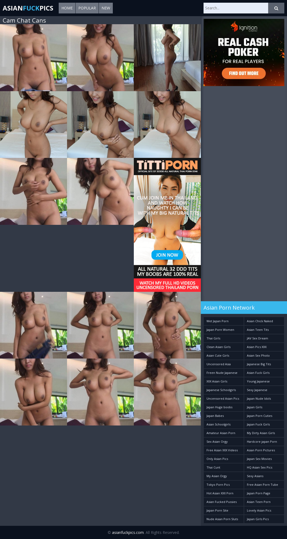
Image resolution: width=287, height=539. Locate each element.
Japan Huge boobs (219, 407)
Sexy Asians (255, 476)
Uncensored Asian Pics (222, 398)
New (106, 7)
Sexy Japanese (257, 390)
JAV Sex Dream (257, 338)
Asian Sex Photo (258, 355)
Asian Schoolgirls (218, 424)
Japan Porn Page (258, 493)
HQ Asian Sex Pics (259, 467)
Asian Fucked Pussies (221, 502)
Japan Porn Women (220, 330)
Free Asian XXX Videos (222, 450)
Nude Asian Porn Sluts (222, 519)
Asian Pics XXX (257, 347)
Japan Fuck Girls (258, 424)
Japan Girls (254, 407)
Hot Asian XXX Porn (219, 493)
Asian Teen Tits (258, 330)
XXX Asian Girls (216, 381)
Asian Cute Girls (217, 355)
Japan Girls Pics (258, 519)
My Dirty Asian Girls (261, 433)
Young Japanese (258, 381)
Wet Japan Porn (217, 321)
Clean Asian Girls (218, 347)
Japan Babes (215, 416)
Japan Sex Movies (259, 459)
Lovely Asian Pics (259, 510)
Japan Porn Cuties (259, 416)
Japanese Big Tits (259, 364)
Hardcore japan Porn (262, 441)
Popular (87, 7)
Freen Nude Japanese (221, 373)
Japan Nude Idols (259, 398)
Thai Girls (213, 338)
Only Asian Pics (217, 459)
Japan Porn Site (217, 510)
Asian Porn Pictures (261, 450)
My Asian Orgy (216, 476)
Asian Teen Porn (259, 502)
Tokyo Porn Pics (218, 485)
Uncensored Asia (218, 364)
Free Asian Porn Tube (262, 485)
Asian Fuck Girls (258, 373)
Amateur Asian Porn (220, 433)
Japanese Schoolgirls (221, 390)
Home (67, 7)
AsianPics (28, 7)
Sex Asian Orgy (217, 441)
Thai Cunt (213, 467)
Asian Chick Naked (260, 321)
